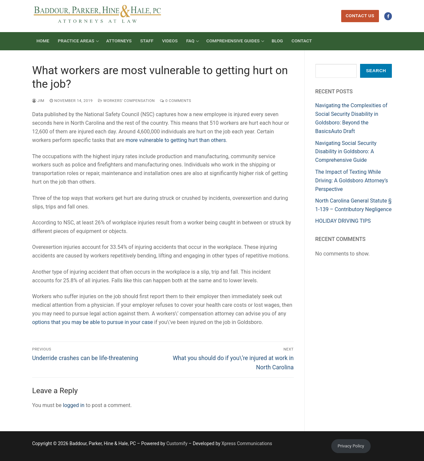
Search (376, 70)
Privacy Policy (351, 445)
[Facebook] (388, 16)
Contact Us (359, 15)
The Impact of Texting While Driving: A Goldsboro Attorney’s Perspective (351, 180)
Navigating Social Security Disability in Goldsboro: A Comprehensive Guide (346, 151)
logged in (73, 405)
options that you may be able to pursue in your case (92, 322)
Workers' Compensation (126, 100)
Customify (176, 443)
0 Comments (175, 100)
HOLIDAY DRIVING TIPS (343, 221)
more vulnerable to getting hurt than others (176, 140)
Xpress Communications (247, 443)
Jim (38, 100)
